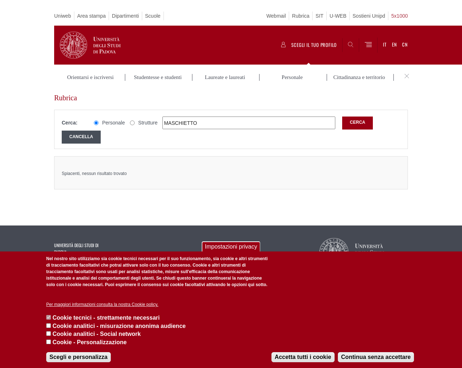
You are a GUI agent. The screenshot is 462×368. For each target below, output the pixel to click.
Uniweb (62, 16)
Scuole (153, 16)
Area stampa (91, 16)
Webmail (276, 16)
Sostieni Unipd (369, 16)
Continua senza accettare (376, 357)
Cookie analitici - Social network (96, 334)
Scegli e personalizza (78, 357)
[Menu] (368, 45)
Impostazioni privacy (231, 247)
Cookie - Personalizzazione (89, 342)
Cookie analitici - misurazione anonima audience (119, 326)
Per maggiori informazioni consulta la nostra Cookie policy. (102, 304)
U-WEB (338, 16)
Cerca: (70, 123)
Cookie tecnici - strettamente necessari (106, 318)
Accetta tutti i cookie (303, 357)
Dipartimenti (125, 16)
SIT (319, 16)
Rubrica (300, 16)
